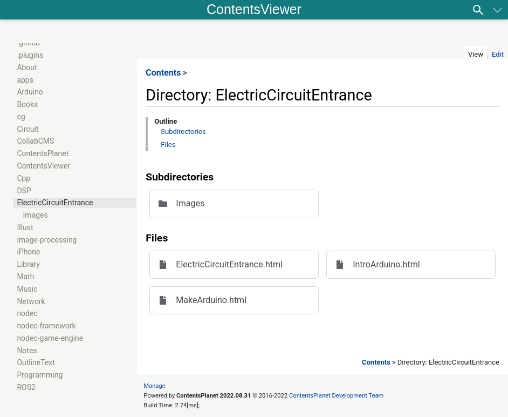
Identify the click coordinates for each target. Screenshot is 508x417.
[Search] (478, 9)
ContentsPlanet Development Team (336, 395)
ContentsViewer (254, 9)
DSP (24, 190)
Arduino (30, 92)
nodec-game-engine (50, 338)
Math (25, 276)
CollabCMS (35, 141)
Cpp (23, 178)
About (27, 67)
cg (21, 116)
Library (28, 264)
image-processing (47, 240)
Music (27, 289)
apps (25, 80)
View (475, 54)
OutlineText (36, 362)
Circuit (27, 129)
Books (27, 104)
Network (31, 301)
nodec (27, 313)
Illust (25, 227)
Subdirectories (183, 131)
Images (35, 215)
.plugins (30, 55)
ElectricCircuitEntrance (55, 202)
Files (168, 144)
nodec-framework (46, 325)
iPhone (28, 251)
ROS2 (26, 387)
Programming (40, 375)
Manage (154, 385)
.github (28, 42)
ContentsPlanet (42, 153)
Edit (498, 54)
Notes (27, 350)
